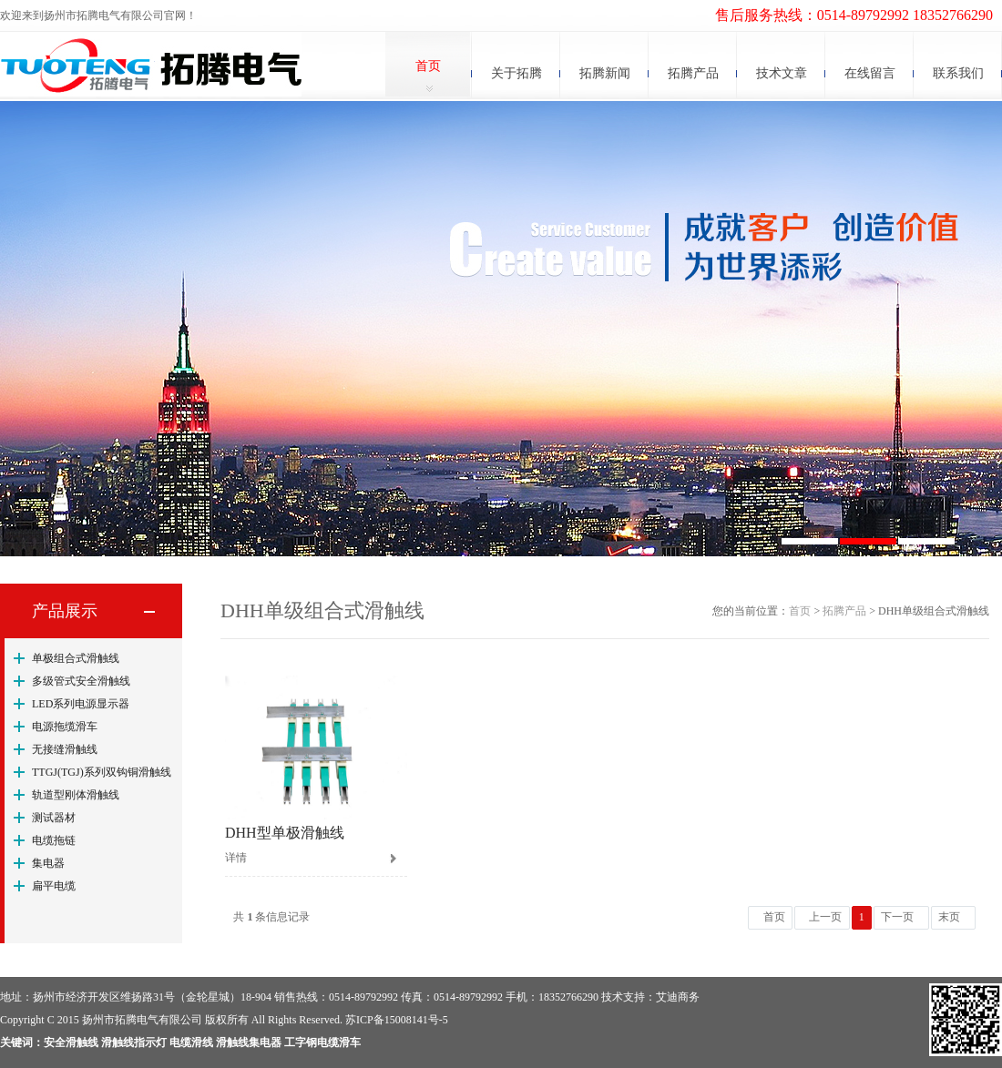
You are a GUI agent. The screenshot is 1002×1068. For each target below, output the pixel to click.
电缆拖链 (54, 840)
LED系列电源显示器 (80, 703)
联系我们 (958, 73)
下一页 (897, 916)
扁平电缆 (54, 886)
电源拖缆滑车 (64, 726)
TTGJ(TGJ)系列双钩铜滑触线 (101, 772)
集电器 (48, 863)
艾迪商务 (678, 997)
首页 (428, 66)
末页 (949, 916)
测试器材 (54, 817)
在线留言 (869, 73)
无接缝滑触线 (64, 749)
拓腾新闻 (604, 73)
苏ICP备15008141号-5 (396, 1019)
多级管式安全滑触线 (81, 681)
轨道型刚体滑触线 (75, 794)
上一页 (825, 916)
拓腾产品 (693, 73)
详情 (236, 857)
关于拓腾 (516, 73)
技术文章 (781, 73)
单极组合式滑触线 (75, 658)
